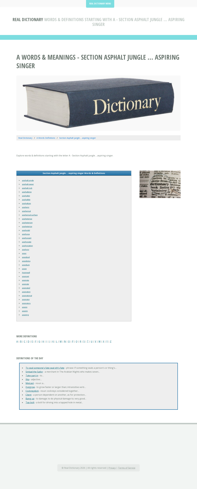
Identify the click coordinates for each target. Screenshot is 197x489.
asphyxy (25, 249)
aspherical (26, 211)
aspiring (25, 315)
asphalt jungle (28, 180)
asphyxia (26, 234)
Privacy (112, 467)
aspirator (26, 299)
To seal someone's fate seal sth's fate (45, 367)
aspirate (25, 284)
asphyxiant (26, 238)
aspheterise (27, 219)
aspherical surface (30, 215)
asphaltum (26, 203)
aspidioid (26, 257)
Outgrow (30, 387)
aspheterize (27, 226)
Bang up (30, 398)
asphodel (26, 230)
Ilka (27, 379)
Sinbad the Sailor (34, 371)
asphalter (26, 196)
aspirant (25, 276)
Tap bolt (30, 402)
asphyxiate (26, 242)
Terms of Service (126, 467)
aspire (24, 307)
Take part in (32, 375)
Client (28, 394)
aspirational (27, 295)
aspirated (26, 288)
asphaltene (27, 192)
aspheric (25, 207)
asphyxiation (27, 245)
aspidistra (26, 261)
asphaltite (26, 199)
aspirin (25, 311)
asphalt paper (28, 184)
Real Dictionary (28, 19)
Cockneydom (32, 390)
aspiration (26, 292)
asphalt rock (27, 188)
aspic (24, 253)
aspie (24, 268)
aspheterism (27, 222)
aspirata (25, 280)
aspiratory (26, 303)
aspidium (26, 265)
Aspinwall (26, 272)
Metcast (30, 383)
